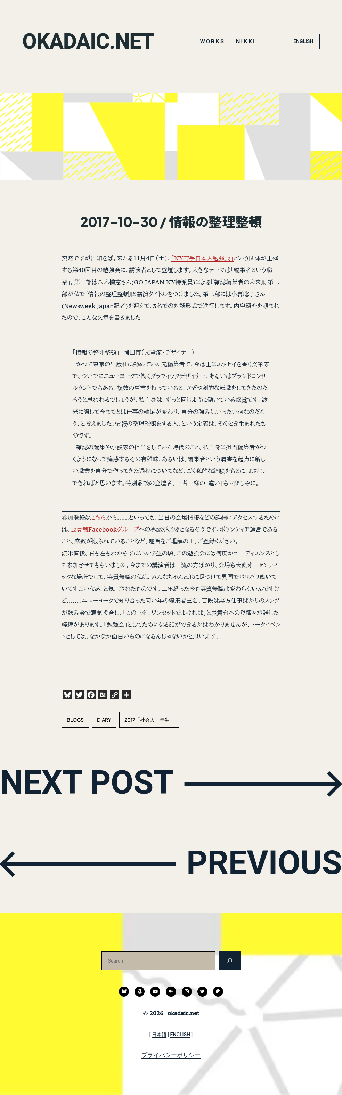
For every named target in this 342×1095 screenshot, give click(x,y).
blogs (75, 719)
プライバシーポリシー (171, 1055)
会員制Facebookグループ (105, 529)
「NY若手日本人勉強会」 (202, 258)
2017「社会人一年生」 (149, 719)
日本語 (159, 1034)
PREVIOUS (264, 862)
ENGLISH (303, 41)
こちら (98, 517)
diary (104, 719)
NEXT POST (87, 782)
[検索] (230, 960)
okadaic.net (88, 41)
